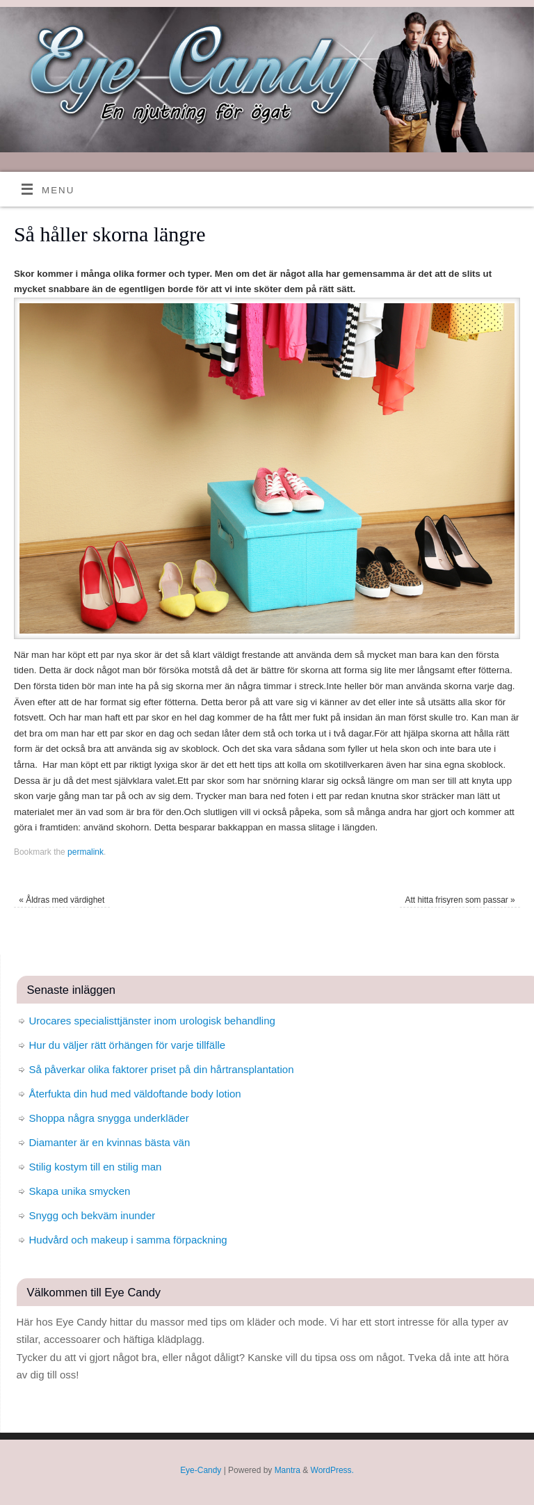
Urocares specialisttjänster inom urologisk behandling (152, 1021)
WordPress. (332, 1470)
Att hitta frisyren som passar (460, 900)
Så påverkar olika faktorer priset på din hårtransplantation (161, 1069)
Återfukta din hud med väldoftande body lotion (135, 1094)
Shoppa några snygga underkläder (109, 1118)
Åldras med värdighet (61, 900)
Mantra (287, 1470)
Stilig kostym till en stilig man (95, 1167)
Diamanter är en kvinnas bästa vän (110, 1142)
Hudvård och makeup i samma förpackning (128, 1240)
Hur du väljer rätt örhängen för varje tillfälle (127, 1045)
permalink (85, 852)
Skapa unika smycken (80, 1191)
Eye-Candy (200, 1470)
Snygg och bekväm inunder (92, 1215)
